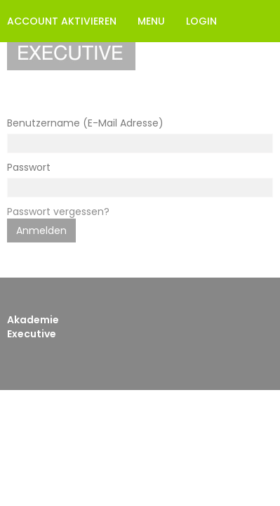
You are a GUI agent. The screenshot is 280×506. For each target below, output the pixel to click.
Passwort (29, 167)
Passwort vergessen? (58, 212)
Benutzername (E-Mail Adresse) (85, 123)
